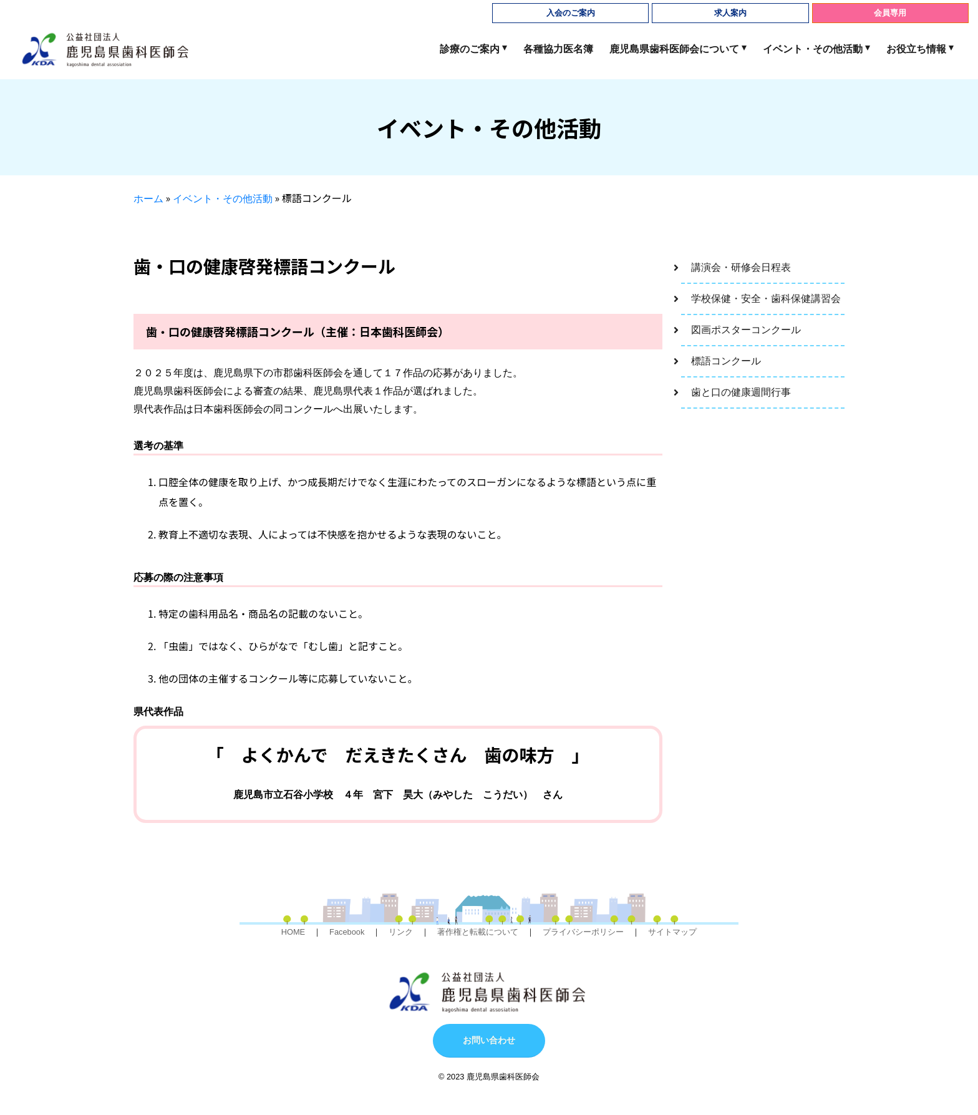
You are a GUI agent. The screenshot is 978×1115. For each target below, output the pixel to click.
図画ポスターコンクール (746, 329)
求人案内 (730, 12)
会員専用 (890, 12)
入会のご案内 (570, 12)
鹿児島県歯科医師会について (674, 49)
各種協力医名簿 (558, 49)
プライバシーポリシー (583, 932)
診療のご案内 (470, 49)
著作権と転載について (477, 932)
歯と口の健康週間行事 (741, 392)
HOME (293, 932)
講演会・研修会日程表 (741, 267)
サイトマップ (672, 932)
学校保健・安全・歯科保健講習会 (766, 298)
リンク (401, 932)
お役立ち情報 (916, 49)
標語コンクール (726, 361)
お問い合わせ (489, 1040)
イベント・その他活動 (813, 49)
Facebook (346, 932)
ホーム (148, 198)
